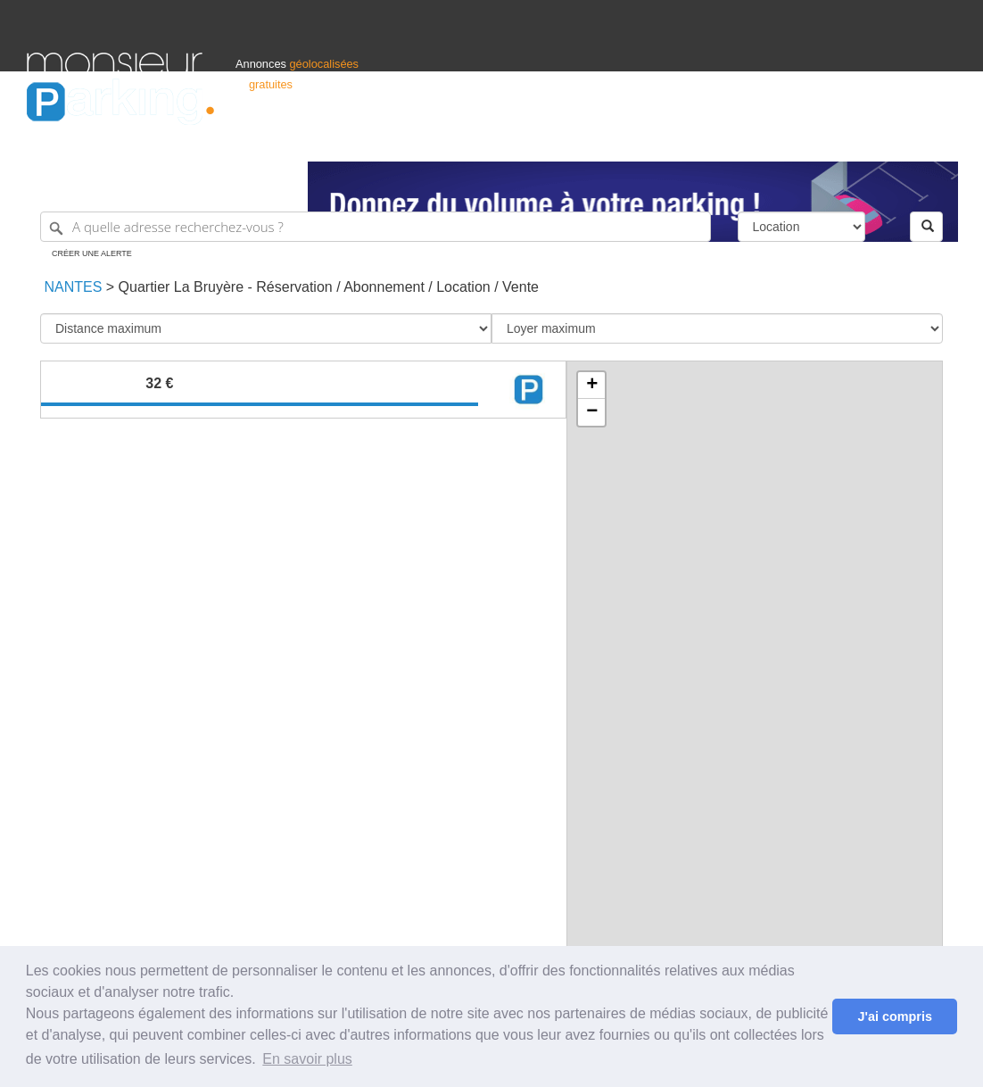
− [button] (592, 412)
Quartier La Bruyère (181, 287)
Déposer (792, 139)
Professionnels (661, 139)
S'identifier (734, 139)
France (841, 139)
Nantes (71, 287)
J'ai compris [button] (894, 1016)
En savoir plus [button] (307, 1058)
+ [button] (592, 385)
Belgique (890, 139)
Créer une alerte (92, 253)
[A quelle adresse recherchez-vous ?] (375, 226)
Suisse (939, 139)
